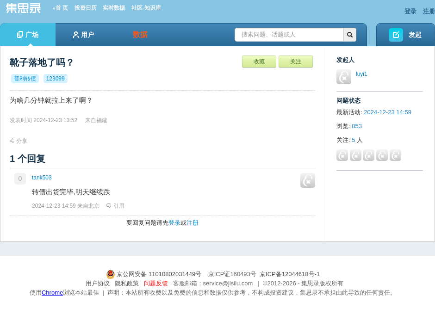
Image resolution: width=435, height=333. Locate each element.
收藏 (259, 61)
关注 (295, 61)
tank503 (42, 177)
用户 (83, 34)
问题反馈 (156, 283)
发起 (415, 34)
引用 (115, 206)
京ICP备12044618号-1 (290, 274)
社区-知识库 (146, 8)
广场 (27, 38)
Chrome (52, 292)
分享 (18, 141)
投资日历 (86, 8)
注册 (429, 11)
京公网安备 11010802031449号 (154, 274)
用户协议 (98, 283)
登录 (410, 11)
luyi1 (361, 74)
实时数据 (114, 8)
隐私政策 (127, 283)
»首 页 (60, 8)
